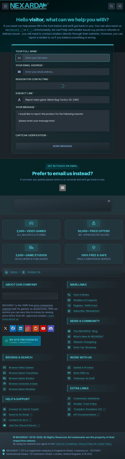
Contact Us (30, 272)
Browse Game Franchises (23, 372)
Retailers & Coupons (85, 300)
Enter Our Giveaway (84, 347)
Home (10, 272)
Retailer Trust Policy (85, 403)
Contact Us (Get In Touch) (24, 409)
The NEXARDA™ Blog (85, 331)
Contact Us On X (18, 420)
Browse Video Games (21, 367)
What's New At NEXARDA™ (88, 336)
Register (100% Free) (85, 305)
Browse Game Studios (21, 378)
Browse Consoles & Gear (23, 383)
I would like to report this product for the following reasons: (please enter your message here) (62, 121)
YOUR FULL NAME (26, 51)
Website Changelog (84, 341)
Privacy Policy (86, 443)
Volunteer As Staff (84, 378)
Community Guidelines (86, 398)
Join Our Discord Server (23, 425)
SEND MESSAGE (62, 146)
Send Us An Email (19, 414)
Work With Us (81, 372)
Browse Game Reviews (22, 389)
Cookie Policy (104, 443)
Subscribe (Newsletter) (86, 310)
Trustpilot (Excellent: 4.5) (87, 409)
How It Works (81, 294)
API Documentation (84, 414)
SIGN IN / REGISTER (119, 6)
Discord (14, 29)
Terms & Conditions (66, 443)
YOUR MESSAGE (25, 107)
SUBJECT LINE (24, 93)
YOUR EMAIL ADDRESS (29, 65)
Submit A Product (83, 367)
